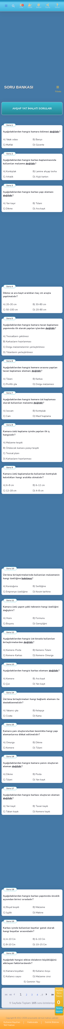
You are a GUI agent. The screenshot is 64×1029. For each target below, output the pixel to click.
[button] (13, 6)
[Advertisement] (32, 47)
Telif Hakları (9, 1025)
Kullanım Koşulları (12, 1022)
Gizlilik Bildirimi (52, 1022)
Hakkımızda (32, 1022)
